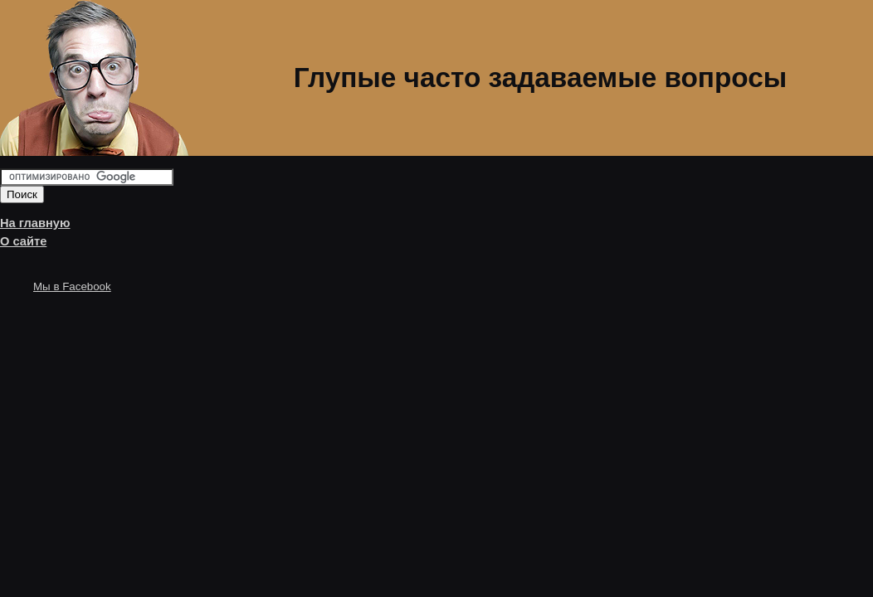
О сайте (23, 241)
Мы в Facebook (72, 286)
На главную (35, 223)
